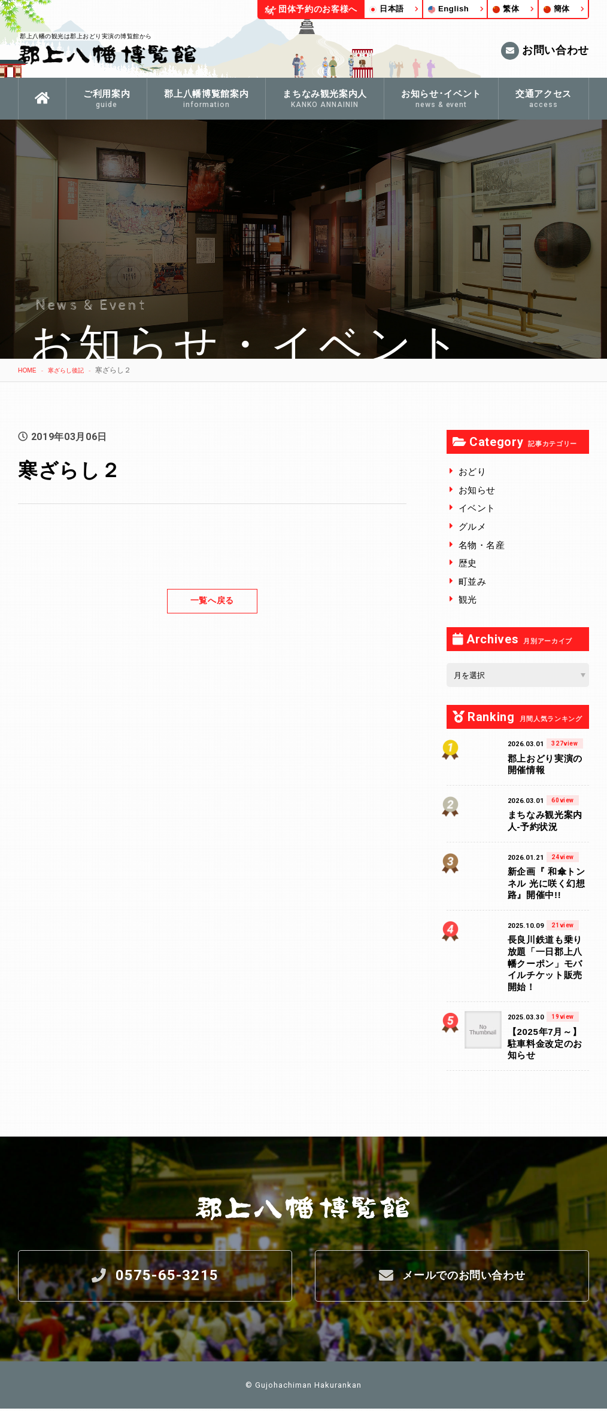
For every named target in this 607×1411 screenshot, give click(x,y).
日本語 (386, 8)
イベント (477, 508)
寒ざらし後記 (73, 370)
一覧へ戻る (212, 600)
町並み (473, 581)
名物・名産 (482, 545)
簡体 (557, 8)
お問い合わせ (545, 51)
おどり (473, 471)
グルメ (473, 526)
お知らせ (477, 490)
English (448, 8)
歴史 (468, 563)
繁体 (506, 8)
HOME (29, 370)
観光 (468, 599)
